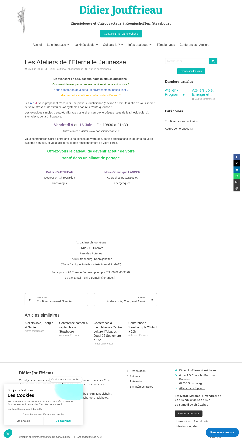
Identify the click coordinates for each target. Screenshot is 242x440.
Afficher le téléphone (192, 388)
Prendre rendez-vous (222, 432)
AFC (99, 436)
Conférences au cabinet (180, 121)
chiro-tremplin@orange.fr (99, 277)
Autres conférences (177, 128)
